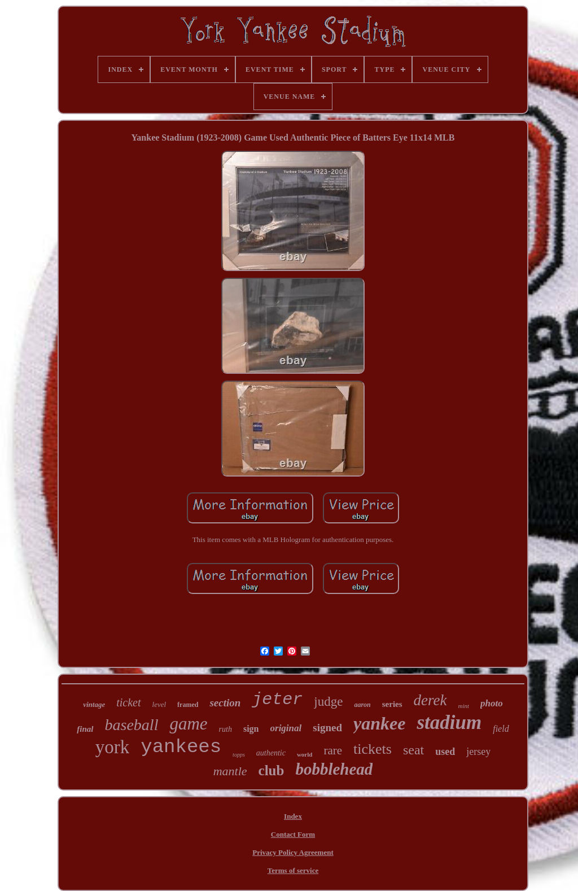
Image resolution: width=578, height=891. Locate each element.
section (224, 703)
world (305, 754)
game (188, 723)
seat (413, 749)
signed (327, 727)
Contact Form (293, 834)
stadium (449, 722)
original (286, 728)
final (85, 728)
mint (464, 705)
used (445, 751)
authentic (271, 753)
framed (187, 705)
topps (239, 755)
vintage (94, 704)
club (271, 770)
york (112, 747)
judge (328, 702)
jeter (277, 699)
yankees (181, 747)
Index (293, 816)
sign (251, 728)
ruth (225, 729)
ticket (128, 702)
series (392, 704)
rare (332, 750)
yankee (379, 723)
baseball (132, 724)
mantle (230, 771)
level (159, 704)
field (501, 728)
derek (430, 700)
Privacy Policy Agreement (292, 852)
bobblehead (334, 769)
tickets (372, 749)
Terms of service (293, 870)
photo (491, 703)
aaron (362, 705)
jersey (478, 751)
